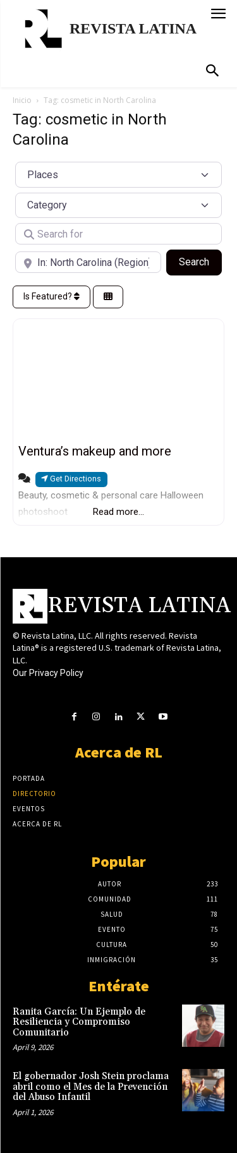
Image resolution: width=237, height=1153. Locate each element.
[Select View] (108, 297)
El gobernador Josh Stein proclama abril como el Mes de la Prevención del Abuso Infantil (91, 1086)
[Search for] (118, 233)
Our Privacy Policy (48, 673)
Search (200, 261)
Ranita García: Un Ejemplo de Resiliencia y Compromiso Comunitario (79, 1022)
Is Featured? (51, 296)
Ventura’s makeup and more (94, 451)
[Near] (88, 262)
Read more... (118, 511)
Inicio (22, 100)
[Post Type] (118, 174)
